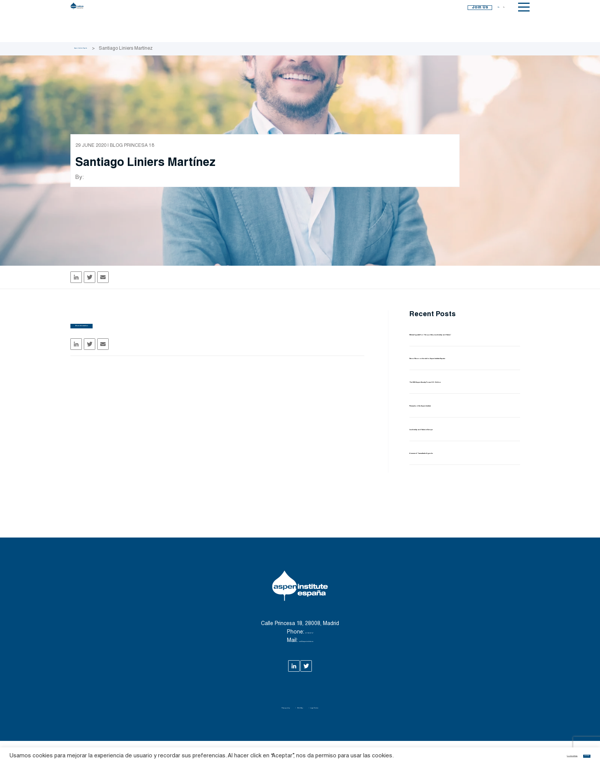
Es (502, 21)
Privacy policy (265, 731)
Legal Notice (336, 731)
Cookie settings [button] (531, 752)
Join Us (450, 21)
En (492, 21)
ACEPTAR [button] (574, 751)
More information (118, 334)
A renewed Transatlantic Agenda (456, 476)
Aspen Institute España (97, 48)
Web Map (300, 731)
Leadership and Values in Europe (456, 453)
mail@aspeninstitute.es (306, 665)
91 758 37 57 (309, 656)
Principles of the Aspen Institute (456, 429)
